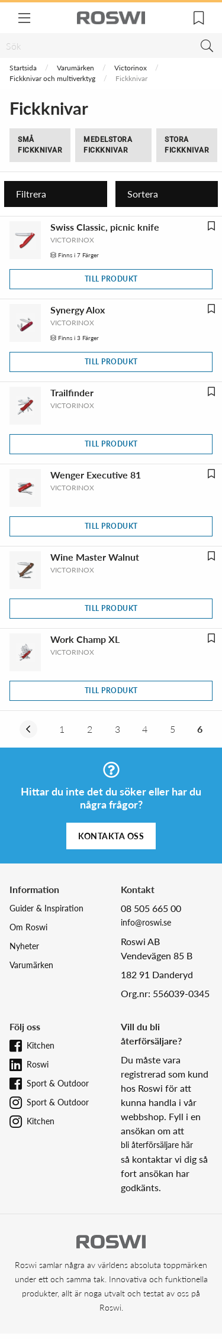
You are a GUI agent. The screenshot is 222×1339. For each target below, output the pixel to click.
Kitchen (40, 1045)
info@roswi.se (146, 922)
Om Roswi (28, 927)
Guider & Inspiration (46, 908)
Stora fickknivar (187, 144)
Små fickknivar (40, 144)
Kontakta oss (111, 836)
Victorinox (130, 67)
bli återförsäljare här (157, 1145)
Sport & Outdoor (58, 1083)
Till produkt (111, 278)
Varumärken (75, 67)
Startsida (23, 67)
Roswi (38, 1064)
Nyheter (24, 946)
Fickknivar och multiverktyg (52, 78)
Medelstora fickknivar (107, 144)
